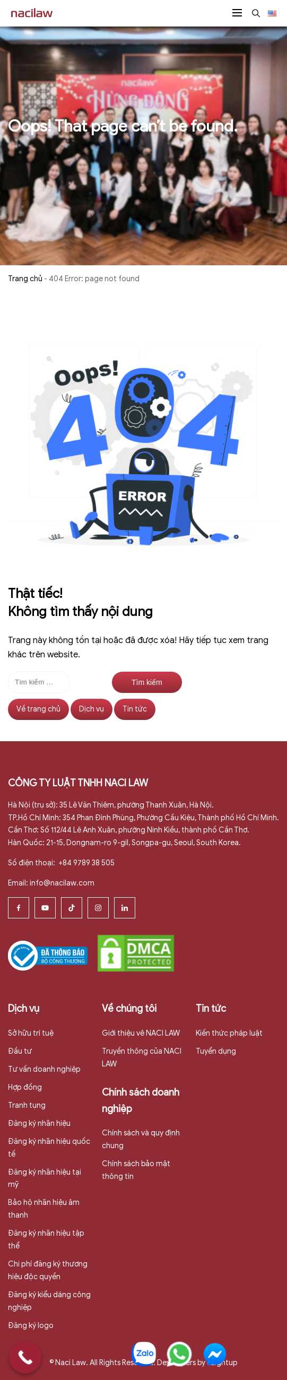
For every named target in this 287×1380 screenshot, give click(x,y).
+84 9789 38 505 (86, 862)
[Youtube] (45, 907)
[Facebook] (18, 907)
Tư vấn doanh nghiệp (44, 1069)
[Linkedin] (124, 907)
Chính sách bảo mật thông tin (136, 1170)
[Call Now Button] (25, 1357)
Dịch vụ (91, 709)
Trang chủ (25, 278)
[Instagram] (98, 907)
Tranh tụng (27, 1105)
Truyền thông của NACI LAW (141, 1058)
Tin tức (135, 709)
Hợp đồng (25, 1087)
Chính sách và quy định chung (141, 1139)
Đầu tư (20, 1051)
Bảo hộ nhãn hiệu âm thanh (44, 1209)
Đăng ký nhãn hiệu (39, 1123)
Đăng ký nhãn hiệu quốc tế (49, 1148)
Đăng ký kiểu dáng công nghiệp (49, 1301)
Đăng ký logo (31, 1325)
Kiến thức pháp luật (229, 1033)
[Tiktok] (71, 907)
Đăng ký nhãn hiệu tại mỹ (44, 1179)
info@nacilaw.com (62, 883)
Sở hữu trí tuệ (31, 1033)
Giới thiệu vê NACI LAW (141, 1033)
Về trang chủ (38, 709)
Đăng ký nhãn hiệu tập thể (46, 1240)
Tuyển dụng (216, 1051)
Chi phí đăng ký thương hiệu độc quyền (48, 1270)
